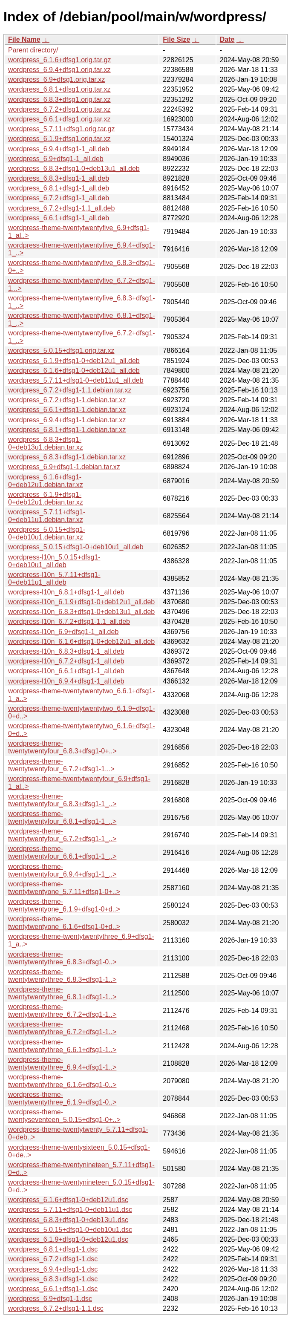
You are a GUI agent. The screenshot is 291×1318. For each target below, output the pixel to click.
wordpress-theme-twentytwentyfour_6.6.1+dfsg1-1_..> (62, 852)
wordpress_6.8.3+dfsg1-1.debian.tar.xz (67, 457)
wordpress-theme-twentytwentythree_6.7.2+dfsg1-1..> (62, 1010)
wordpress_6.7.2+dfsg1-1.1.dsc (56, 1308)
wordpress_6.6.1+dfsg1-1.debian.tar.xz (67, 409)
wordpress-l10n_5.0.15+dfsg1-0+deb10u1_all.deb (54, 561)
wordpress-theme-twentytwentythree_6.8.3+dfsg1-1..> (62, 975)
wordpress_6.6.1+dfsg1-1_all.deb (58, 218)
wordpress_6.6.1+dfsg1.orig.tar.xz (59, 119)
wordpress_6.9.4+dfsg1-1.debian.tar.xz (67, 420)
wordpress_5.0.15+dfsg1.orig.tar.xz (61, 350)
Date (227, 39)
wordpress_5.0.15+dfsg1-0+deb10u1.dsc (70, 1229)
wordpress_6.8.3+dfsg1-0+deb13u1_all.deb (74, 168)
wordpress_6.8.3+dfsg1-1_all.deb (58, 178)
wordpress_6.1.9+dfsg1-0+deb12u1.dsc (68, 1239)
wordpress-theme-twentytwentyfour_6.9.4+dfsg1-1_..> (62, 870)
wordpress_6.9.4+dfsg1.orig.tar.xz (59, 69)
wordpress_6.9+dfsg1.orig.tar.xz (56, 79)
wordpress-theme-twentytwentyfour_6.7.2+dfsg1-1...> (61, 765)
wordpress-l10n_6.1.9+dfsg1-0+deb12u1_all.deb (81, 602)
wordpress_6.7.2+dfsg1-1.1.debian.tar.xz (70, 390)
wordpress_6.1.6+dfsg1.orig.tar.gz (59, 59)
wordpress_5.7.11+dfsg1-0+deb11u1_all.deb (76, 380)
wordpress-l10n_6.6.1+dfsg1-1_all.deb (66, 671)
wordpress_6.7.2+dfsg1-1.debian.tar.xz (67, 400)
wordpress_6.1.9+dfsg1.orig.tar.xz (59, 138)
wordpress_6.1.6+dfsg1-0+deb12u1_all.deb (74, 370)
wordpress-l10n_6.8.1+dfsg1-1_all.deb (66, 592)
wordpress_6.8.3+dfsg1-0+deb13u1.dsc (68, 1219)
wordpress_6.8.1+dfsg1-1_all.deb (58, 188)
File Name (24, 39)
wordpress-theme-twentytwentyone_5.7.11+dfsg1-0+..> (64, 887)
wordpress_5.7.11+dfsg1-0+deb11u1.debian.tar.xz (46, 515)
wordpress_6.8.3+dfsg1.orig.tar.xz (59, 99)
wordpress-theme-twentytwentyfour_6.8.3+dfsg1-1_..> (62, 800)
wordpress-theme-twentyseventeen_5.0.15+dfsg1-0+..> (64, 1115)
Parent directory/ (33, 50)
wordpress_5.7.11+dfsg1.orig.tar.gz (61, 129)
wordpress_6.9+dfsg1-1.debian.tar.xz (64, 466)
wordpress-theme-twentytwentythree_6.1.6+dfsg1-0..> (62, 1080)
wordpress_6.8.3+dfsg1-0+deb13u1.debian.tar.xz (45, 443)
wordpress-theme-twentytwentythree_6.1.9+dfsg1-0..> (62, 1098)
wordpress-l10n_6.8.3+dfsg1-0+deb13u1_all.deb (81, 611)
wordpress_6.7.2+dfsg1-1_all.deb (58, 198)
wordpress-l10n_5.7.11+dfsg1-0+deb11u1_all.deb (54, 578)
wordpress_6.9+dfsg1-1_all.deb (56, 158)
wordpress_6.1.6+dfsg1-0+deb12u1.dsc (68, 1199)
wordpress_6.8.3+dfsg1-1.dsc (53, 1279)
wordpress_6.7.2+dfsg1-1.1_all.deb (61, 208)
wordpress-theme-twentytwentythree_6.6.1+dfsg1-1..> (62, 1045)
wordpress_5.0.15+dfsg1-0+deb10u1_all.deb (76, 547)
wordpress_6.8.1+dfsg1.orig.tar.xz (59, 89)
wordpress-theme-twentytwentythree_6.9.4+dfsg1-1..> (62, 1063)
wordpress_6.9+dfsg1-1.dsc (50, 1298)
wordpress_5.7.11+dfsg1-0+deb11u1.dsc (70, 1209)
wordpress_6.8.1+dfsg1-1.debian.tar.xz (67, 429)
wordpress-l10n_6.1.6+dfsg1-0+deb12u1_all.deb (81, 641)
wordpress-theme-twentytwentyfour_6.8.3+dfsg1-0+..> (62, 747)
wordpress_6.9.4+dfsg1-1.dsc (53, 1269)
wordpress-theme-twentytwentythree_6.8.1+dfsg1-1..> (62, 993)
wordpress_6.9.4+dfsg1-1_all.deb (58, 149)
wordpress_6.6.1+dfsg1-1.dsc (53, 1288)
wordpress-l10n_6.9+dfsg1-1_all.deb (63, 631)
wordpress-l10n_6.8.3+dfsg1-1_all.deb (66, 651)
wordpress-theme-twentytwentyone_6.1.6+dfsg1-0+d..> (64, 922)
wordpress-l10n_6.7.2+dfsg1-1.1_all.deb (69, 621)
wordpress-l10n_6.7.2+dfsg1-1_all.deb (66, 661)
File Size (176, 39)
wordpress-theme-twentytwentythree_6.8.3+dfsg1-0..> (62, 958)
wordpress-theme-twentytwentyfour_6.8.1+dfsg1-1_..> (62, 817)
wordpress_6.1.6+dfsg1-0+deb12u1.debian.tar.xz (45, 480)
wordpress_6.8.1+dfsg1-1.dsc (53, 1249)
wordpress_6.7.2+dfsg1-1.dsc (53, 1259)
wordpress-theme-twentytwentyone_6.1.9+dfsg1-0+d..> (64, 905)
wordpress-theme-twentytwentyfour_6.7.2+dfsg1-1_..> (62, 835)
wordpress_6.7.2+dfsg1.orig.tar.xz (59, 109)
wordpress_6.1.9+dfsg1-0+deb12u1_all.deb (74, 360)
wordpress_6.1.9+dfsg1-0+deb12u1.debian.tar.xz (45, 498)
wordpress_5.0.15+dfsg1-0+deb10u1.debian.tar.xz (46, 533)
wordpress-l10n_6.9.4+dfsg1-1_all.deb (66, 681)
